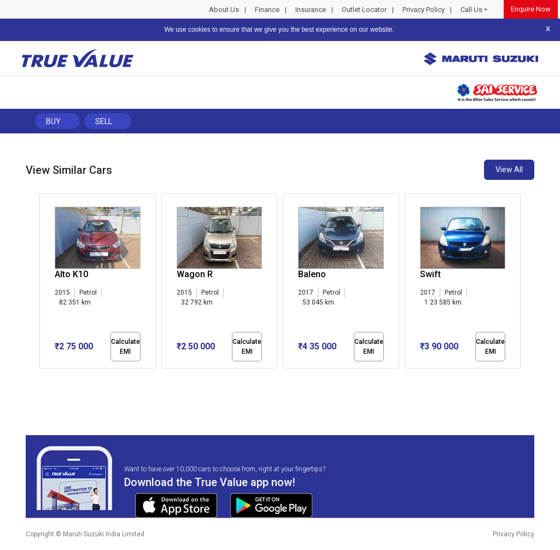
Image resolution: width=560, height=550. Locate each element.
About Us (224, 9)
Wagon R (195, 274)
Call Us (471, 9)
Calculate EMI (125, 346)
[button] (42, 377)
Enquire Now (531, 9)
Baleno (312, 274)
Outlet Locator (364, 9)
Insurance (310, 9)
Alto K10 (71, 274)
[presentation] (45, 283)
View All (509, 169)
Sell (103, 121)
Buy (53, 121)
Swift (430, 274)
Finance (267, 9)
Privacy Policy (423, 9)
